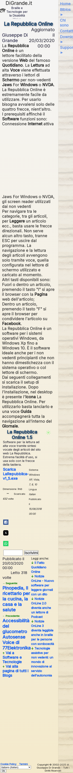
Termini (23, 763)
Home (65, 4)
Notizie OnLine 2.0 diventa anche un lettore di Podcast (41, 608)
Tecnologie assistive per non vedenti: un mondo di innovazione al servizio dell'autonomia (42, 661)
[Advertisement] (37, 159)
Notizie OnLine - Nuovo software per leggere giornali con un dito (42, 585)
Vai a (12, 657)
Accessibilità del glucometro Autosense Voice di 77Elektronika (16, 632)
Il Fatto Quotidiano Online (38, 567)
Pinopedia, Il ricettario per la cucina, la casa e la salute (16, 597)
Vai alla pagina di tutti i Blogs (15, 671)
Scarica (15, 474)
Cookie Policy (8, 763)
